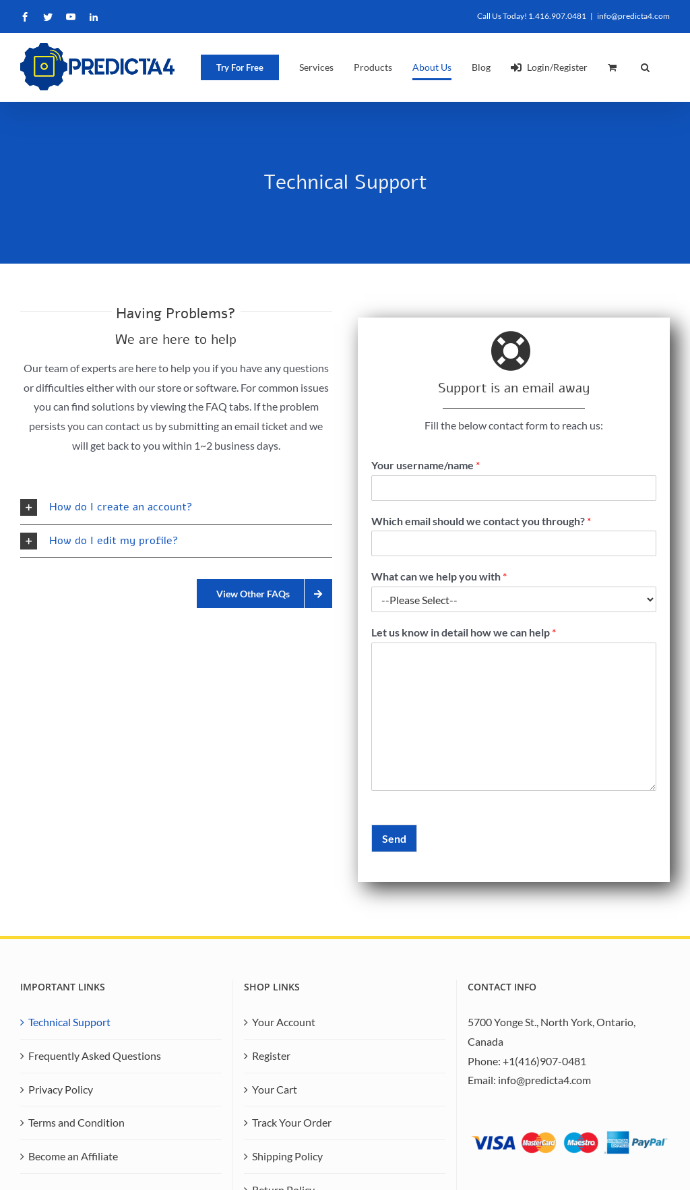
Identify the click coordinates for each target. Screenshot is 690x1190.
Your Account (283, 1021)
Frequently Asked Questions (94, 1055)
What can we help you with (439, 576)
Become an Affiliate (73, 1156)
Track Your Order (292, 1122)
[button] (645, 67)
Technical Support (69, 1021)
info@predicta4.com (633, 16)
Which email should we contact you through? (481, 520)
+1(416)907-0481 (544, 1060)
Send (394, 838)
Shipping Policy (287, 1156)
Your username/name (425, 464)
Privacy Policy (60, 1089)
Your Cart (274, 1089)
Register (271, 1055)
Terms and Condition (76, 1122)
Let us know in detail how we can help (463, 632)
